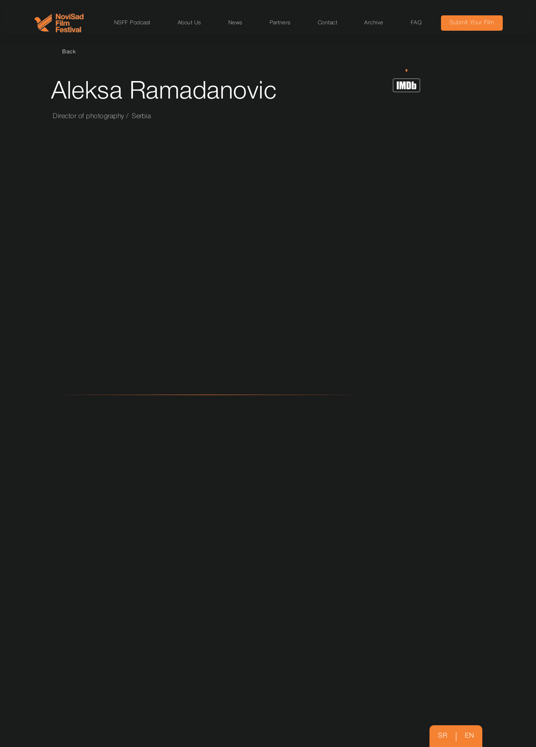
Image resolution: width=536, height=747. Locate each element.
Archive (373, 22)
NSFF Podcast (132, 22)
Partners (280, 22)
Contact (327, 22)
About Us (189, 22)
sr (442, 736)
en (469, 736)
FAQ (416, 22)
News (235, 22)
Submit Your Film (472, 23)
